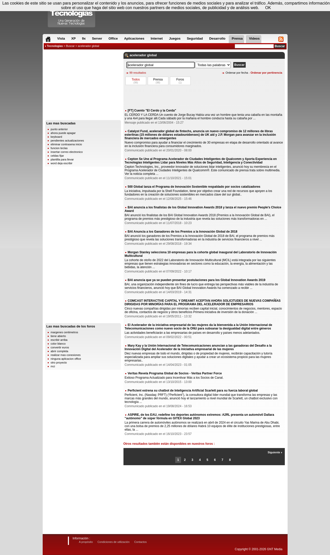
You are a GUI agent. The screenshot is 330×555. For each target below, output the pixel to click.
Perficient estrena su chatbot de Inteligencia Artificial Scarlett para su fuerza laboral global (193, 390)
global (152, 55)
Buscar (70, 45)
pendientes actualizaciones (67, 140)
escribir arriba (59, 339)
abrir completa (59, 351)
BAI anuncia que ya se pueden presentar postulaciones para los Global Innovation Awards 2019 (197, 280)
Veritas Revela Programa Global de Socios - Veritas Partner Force (175, 373)
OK (268, 8)
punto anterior (59, 129)
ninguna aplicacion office (66, 358)
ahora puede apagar (63, 132)
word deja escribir (61, 163)
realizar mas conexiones (66, 354)
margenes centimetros (64, 332)
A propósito (86, 541)
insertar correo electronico (67, 151)
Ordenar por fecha (236, 72)
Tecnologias (55, 45)
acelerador (138, 55)
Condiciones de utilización (113, 541)
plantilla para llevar (62, 159)
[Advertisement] (83, 86)
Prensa (158, 79)
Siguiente (275, 452)
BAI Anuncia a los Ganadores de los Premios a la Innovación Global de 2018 (182, 231)
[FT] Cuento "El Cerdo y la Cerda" (152, 110)
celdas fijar (57, 155)
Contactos (140, 541)
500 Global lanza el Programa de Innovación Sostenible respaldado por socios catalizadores (194, 186)
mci (53, 366)
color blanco (58, 343)
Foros (180, 79)
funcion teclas (59, 148)
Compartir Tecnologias (72, 15)
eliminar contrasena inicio (66, 144)
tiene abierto (58, 336)
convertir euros (60, 347)
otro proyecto (59, 362)
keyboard (56, 136)
